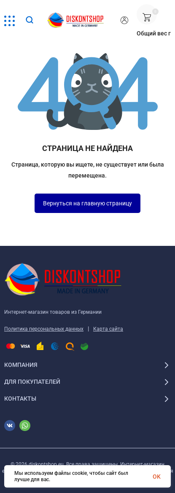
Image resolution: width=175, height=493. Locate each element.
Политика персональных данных (43, 329)
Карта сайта (108, 329)
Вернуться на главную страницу (87, 203)
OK (157, 476)
